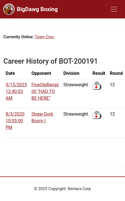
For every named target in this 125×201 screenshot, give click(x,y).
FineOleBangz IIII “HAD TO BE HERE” (45, 91)
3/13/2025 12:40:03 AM (16, 91)
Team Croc (44, 37)
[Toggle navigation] (114, 9)
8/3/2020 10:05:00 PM (15, 120)
